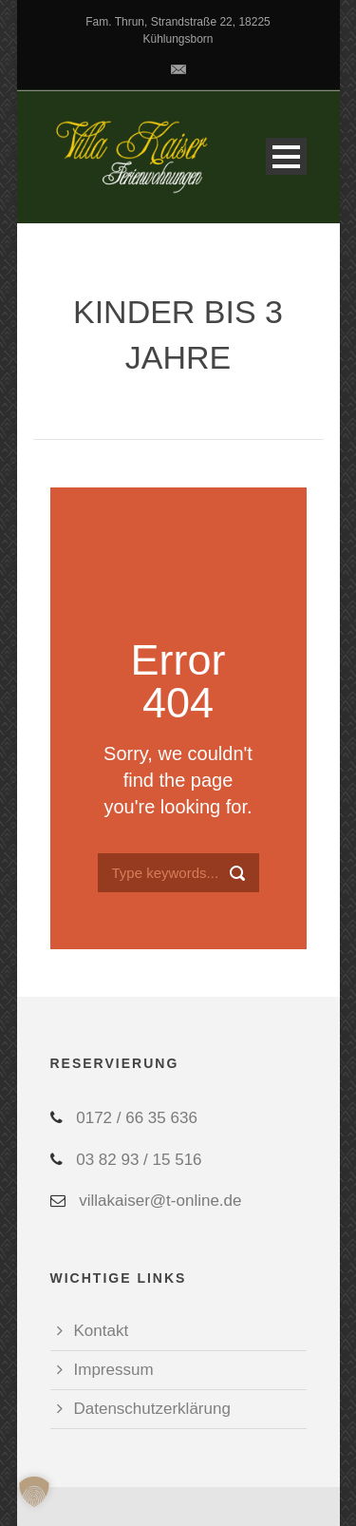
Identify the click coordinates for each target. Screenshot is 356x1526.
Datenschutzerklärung (152, 1409)
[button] (34, 1492)
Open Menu (286, 156)
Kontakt (101, 1331)
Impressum (114, 1370)
